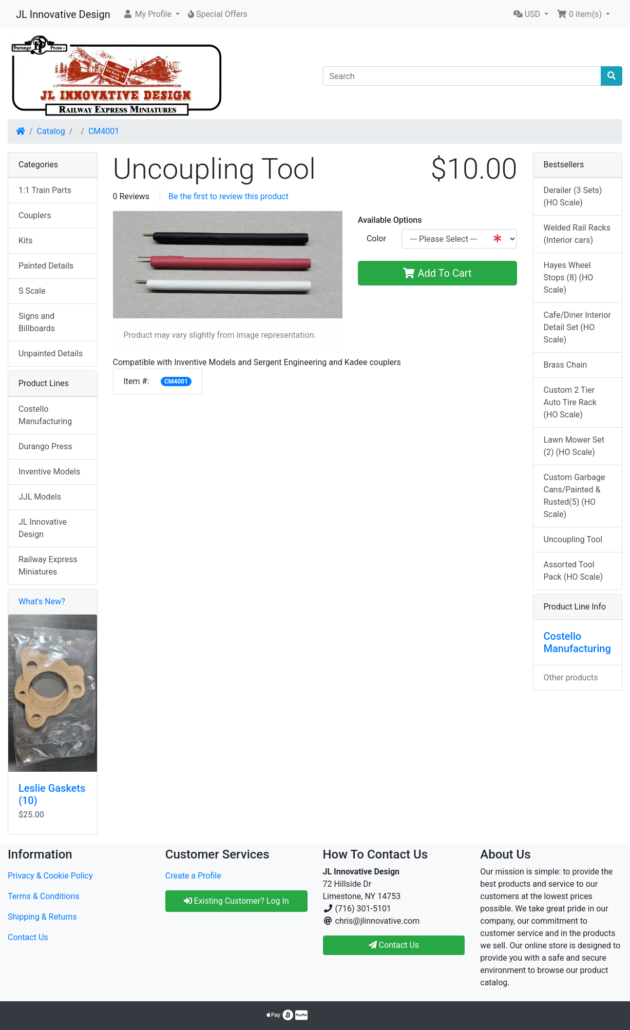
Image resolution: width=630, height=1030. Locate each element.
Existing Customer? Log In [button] (236, 901)
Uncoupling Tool (573, 539)
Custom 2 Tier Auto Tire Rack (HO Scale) (570, 402)
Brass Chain (565, 365)
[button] (151, 14)
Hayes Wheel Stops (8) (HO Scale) (569, 277)
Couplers (34, 215)
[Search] (462, 76)
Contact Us (28, 937)
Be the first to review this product (228, 196)
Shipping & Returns (42, 917)
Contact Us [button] (394, 945)
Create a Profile (193, 876)
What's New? (41, 601)
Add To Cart (437, 273)
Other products (571, 677)
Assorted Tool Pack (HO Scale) (573, 571)
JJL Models (39, 497)
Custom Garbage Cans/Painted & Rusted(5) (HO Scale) (574, 495)
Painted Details (45, 266)
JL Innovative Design (63, 14)
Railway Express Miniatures (48, 566)
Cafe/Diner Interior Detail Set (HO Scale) (577, 327)
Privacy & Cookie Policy (50, 876)
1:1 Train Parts (44, 190)
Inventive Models (49, 471)
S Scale (31, 291)
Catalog (51, 131)
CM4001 (103, 131)
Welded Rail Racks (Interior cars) (577, 234)
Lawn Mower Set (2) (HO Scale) (574, 446)
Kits (25, 240)
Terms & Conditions (44, 896)
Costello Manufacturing (45, 415)
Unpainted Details (50, 353)
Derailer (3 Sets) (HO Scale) (573, 196)
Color (376, 238)
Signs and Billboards (36, 322)
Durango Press (45, 446)
